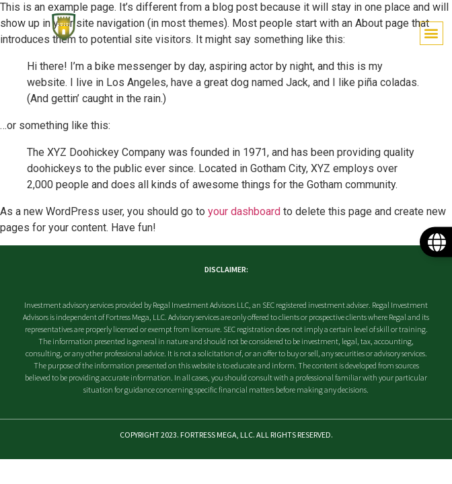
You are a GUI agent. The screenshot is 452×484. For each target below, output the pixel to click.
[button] (431, 33)
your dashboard (244, 211)
